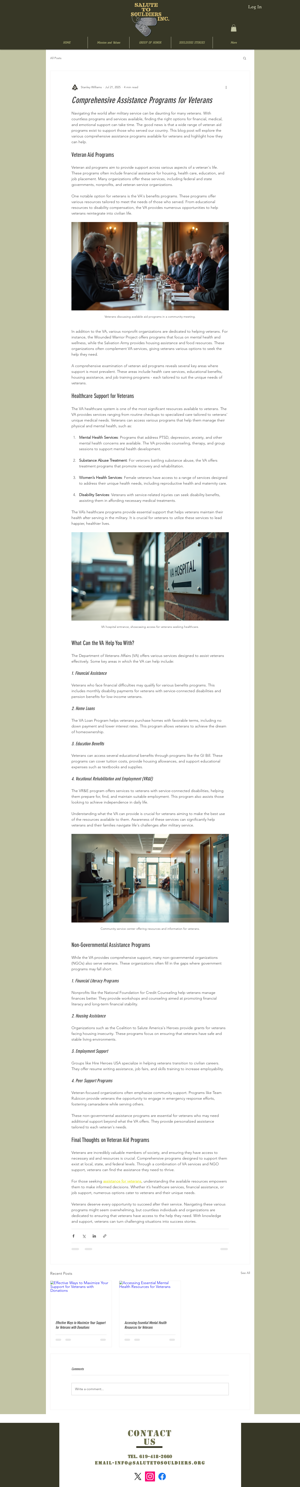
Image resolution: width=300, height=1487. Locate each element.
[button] (234, 27)
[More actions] (226, 87)
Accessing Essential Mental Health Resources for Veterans (145, 1325)
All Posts (55, 58)
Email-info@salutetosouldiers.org (150, 1463)
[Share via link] (105, 1236)
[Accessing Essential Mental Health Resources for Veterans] (150, 1298)
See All (245, 1273)
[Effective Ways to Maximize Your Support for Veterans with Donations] (81, 1298)
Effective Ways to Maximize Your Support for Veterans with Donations (80, 1325)
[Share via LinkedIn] (94, 1236)
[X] (138, 1476)
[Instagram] (150, 1476)
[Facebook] (162, 1476)
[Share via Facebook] (73, 1236)
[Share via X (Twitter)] (84, 1236)
